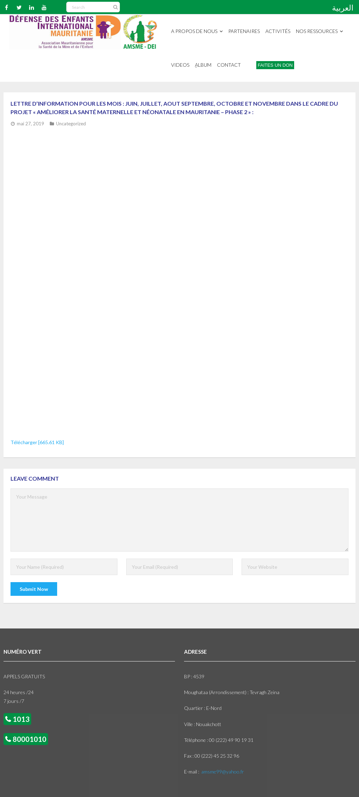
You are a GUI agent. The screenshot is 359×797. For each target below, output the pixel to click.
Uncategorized (71, 123)
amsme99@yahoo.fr (222, 772)
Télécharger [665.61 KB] (37, 442)
